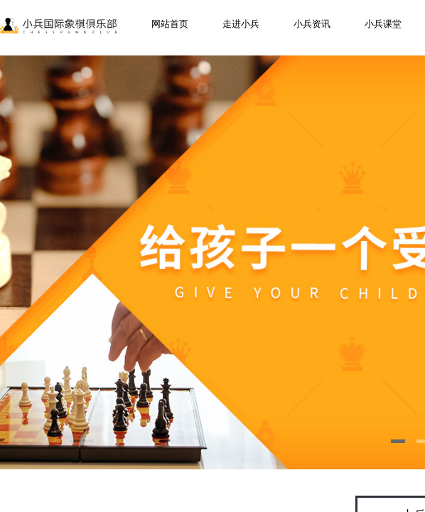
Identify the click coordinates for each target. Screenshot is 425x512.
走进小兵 (240, 23)
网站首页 (169, 23)
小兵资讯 (312, 23)
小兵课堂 (383, 23)
